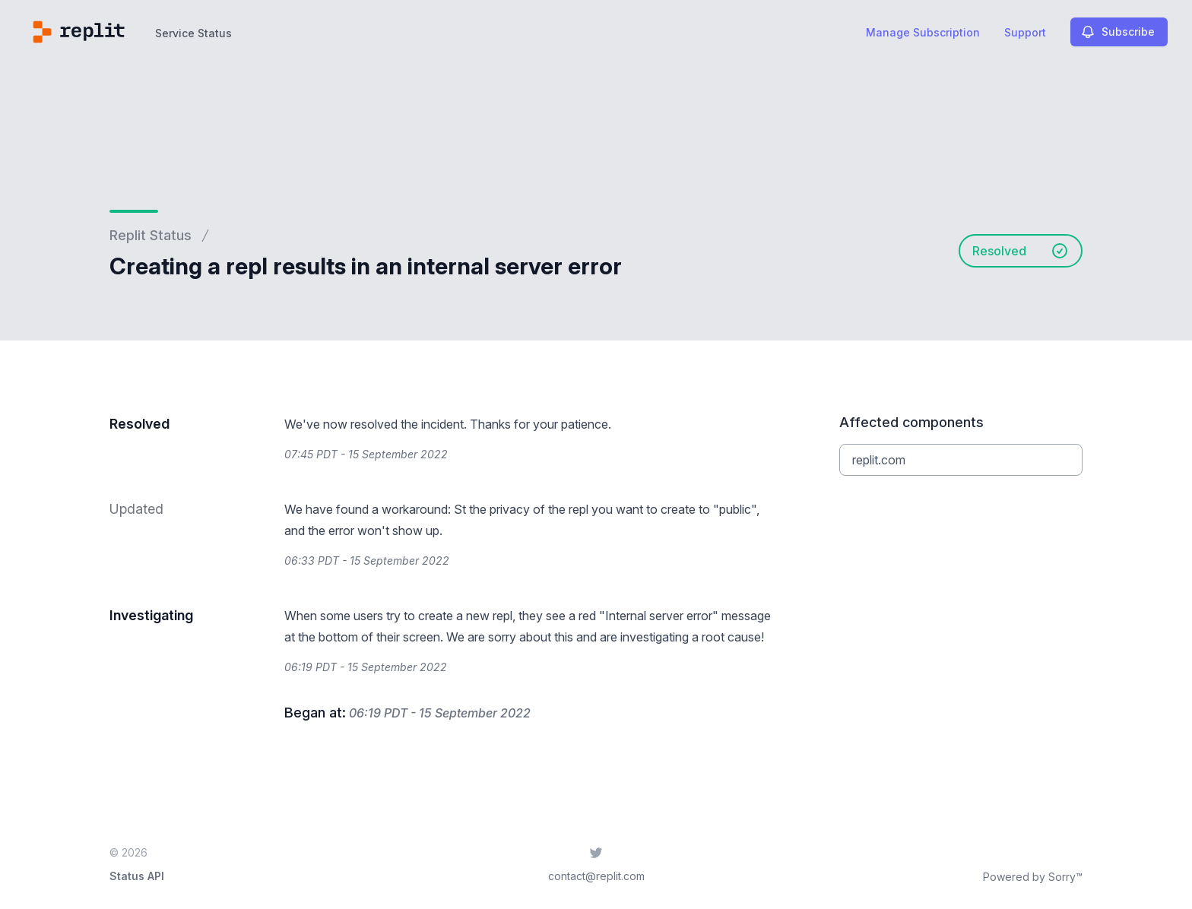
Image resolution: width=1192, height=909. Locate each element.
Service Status (193, 33)
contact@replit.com (596, 875)
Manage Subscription (923, 32)
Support (1025, 32)
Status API (136, 875)
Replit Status (150, 235)
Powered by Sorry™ (1033, 876)
